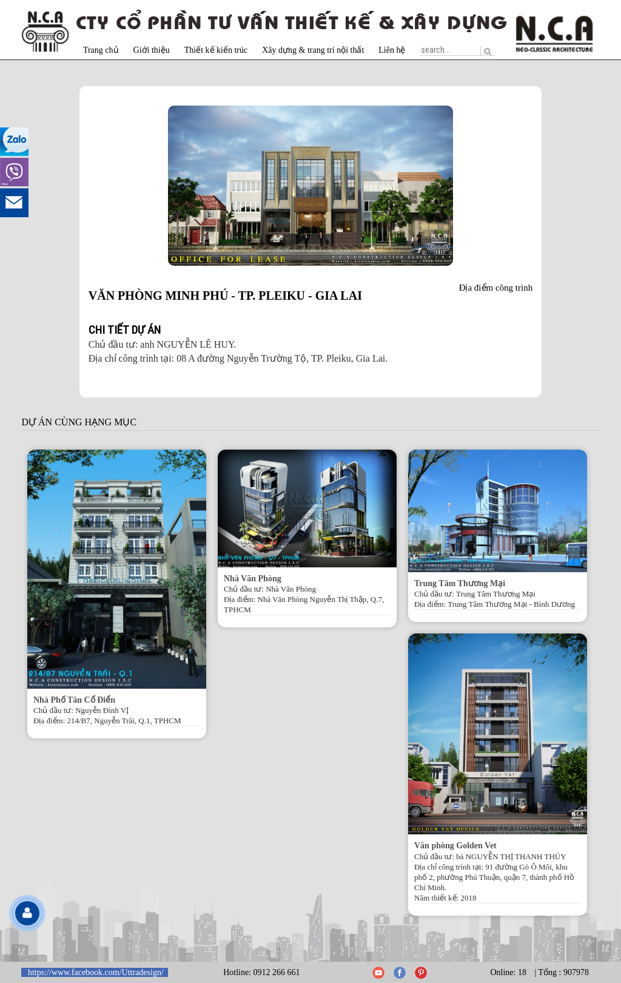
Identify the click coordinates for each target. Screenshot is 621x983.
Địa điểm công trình (496, 287)
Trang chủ (101, 50)
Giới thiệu (151, 50)
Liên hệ (391, 50)
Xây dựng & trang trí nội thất (313, 50)
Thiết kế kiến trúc (216, 50)
